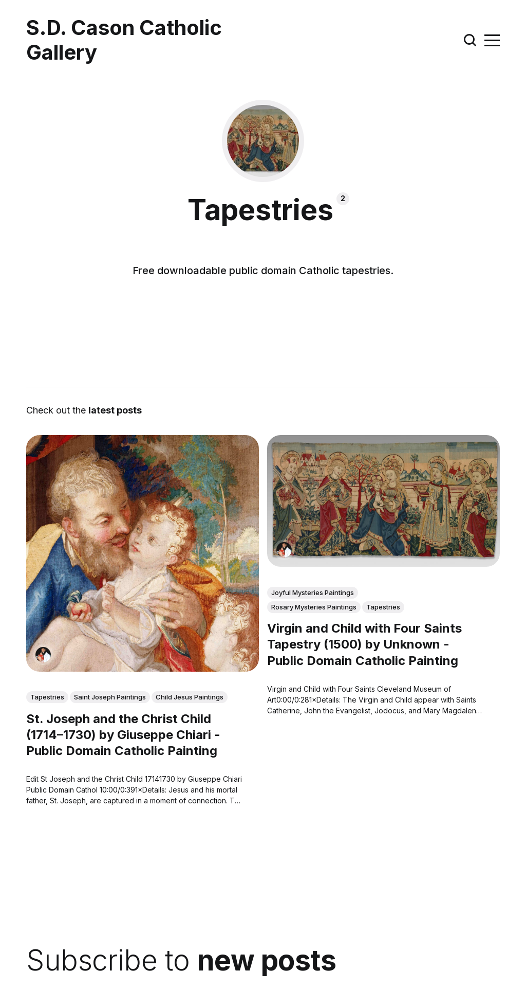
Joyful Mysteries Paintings (312, 592)
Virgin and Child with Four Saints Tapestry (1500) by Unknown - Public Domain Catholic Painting (364, 644)
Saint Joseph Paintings (110, 697)
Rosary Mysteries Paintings (313, 607)
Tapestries (47, 697)
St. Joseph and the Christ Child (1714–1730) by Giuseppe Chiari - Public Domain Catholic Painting (123, 734)
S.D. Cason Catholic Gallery (124, 40)
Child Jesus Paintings (189, 697)
